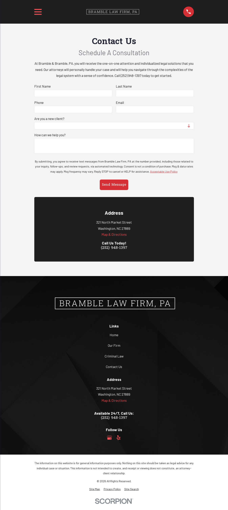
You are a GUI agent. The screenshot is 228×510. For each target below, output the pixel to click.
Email (120, 102)
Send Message (114, 184)
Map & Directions (114, 234)
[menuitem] (94, 489)
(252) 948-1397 (114, 248)
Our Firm (114, 345)
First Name (42, 86)
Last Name (124, 86)
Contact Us (114, 367)
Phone (39, 102)
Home (114, 335)
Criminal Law (114, 356)
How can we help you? (50, 135)
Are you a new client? (49, 119)
